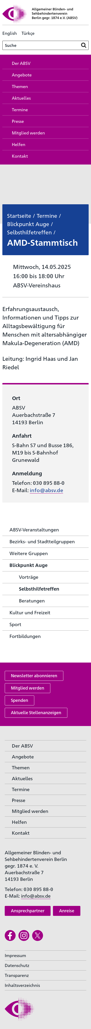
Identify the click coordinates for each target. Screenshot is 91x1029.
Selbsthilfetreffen (29, 232)
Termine (47, 215)
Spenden (19, 700)
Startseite (19, 215)
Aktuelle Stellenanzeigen (36, 712)
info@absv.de (46, 489)
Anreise (66, 910)
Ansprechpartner (27, 910)
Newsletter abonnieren (34, 675)
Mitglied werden (27, 687)
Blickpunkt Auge (28, 223)
